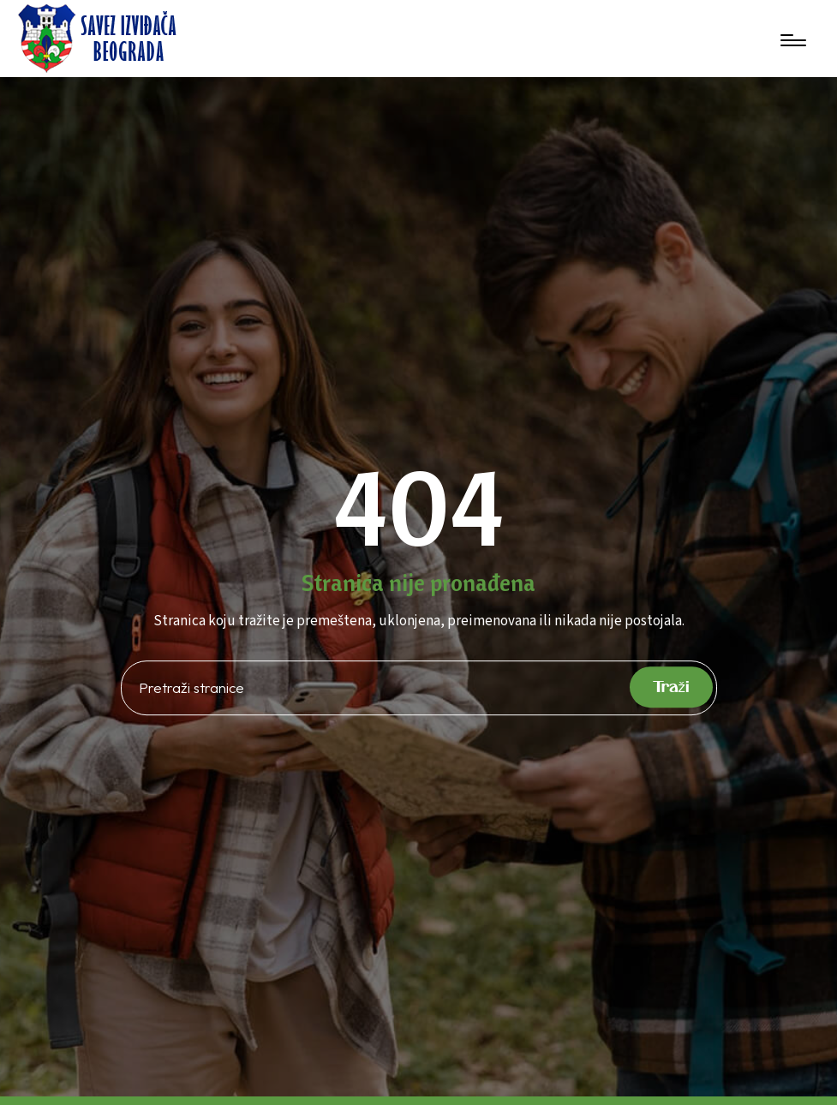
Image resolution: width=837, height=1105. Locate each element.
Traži (672, 686)
